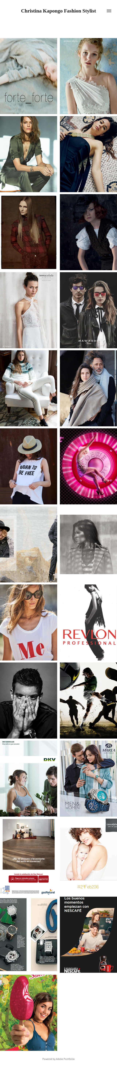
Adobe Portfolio (65, 1059)
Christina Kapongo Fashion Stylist (58, 11)
